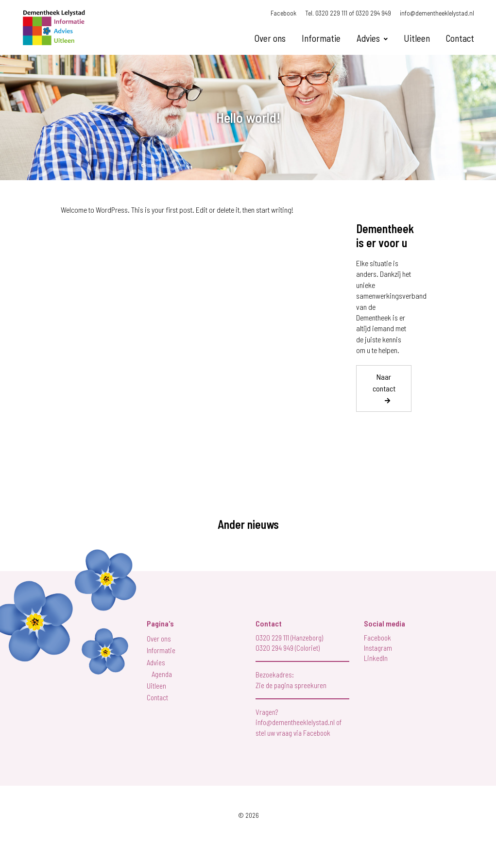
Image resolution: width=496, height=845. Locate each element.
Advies (368, 38)
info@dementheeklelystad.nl (437, 13)
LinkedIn (376, 658)
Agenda (162, 674)
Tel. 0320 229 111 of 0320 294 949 (348, 13)
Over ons (270, 38)
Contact (460, 38)
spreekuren (310, 685)
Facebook (283, 13)
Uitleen (417, 38)
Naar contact (384, 382)
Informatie (321, 38)
